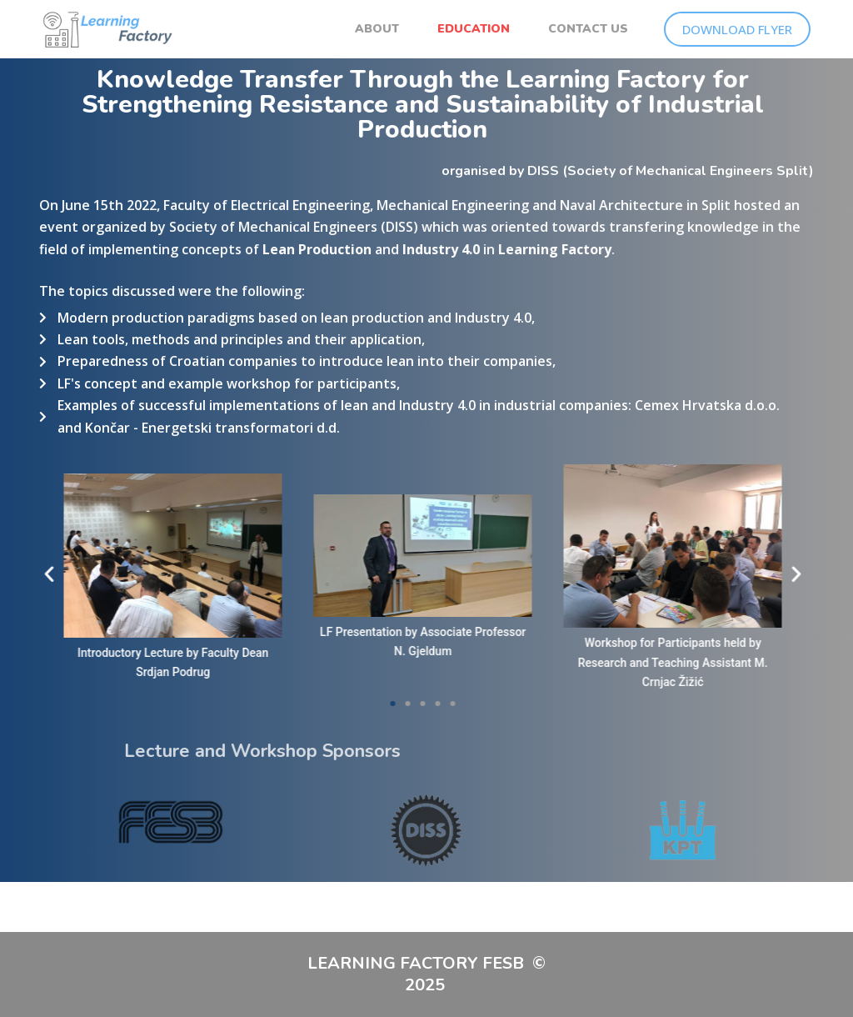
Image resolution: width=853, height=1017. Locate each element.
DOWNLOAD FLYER (737, 29)
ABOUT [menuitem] (377, 29)
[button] (747, 573)
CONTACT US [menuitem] (588, 29)
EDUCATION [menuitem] (473, 29)
